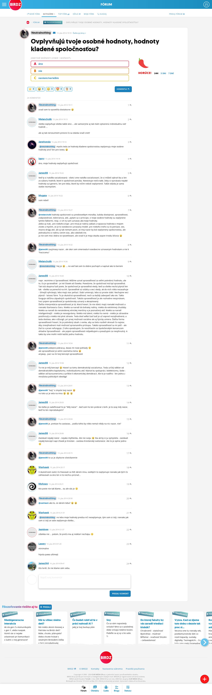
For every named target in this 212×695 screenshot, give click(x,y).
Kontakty (95, 668)
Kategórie (49, 14)
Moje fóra (89, 14)
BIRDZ (28, 22)
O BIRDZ (83, 668)
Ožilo (77, 14)
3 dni (163, 73)
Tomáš (87, 679)
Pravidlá (135, 668)
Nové (33, 14)
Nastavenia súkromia (113, 668)
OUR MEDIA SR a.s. (99, 674)
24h (156, 73)
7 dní (171, 73)
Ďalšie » (79, 33)
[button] (202, 641)
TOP (64, 14)
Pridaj (120, 593)
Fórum (106, 4)
